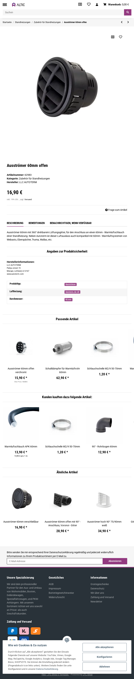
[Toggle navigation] (5, 5)
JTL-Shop (87, 674)
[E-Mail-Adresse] (55, 561)
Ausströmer (70, 284)
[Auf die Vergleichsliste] (112, 37)
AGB (51, 584)
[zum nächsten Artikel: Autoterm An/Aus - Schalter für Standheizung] (128, 22)
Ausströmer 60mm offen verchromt (21, 370)
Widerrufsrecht (57, 597)
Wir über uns (97, 592)
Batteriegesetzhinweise (61, 592)
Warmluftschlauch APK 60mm (21, 446)
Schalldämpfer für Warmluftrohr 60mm (62, 370)
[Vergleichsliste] (80, 4)
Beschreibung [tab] (15, 223)
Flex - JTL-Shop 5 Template (55, 674)
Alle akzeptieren (104, 647)
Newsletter (96, 601)
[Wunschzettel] (88, 4)
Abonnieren (115, 561)
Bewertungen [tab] (37, 223)
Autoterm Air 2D (72, 292)
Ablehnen (104, 666)
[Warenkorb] (116, 4)
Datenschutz (97, 588)
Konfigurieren (104, 657)
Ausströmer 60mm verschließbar (21, 521)
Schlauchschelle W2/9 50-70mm (104, 368)
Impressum (55, 588)
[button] (97, 5)
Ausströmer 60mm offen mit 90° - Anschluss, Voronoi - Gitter (63, 523)
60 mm (68, 299)
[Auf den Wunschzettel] (120, 37)
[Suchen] (63, 12)
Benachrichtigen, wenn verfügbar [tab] (70, 223)
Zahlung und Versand (102, 597)
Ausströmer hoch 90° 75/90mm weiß (104, 523)
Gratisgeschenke (100, 584)
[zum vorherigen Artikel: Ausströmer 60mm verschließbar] (121, 22)
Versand (28, 199)
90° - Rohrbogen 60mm (104, 446)
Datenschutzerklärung (61, 552)
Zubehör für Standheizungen (34, 178)
